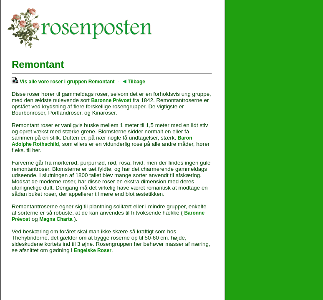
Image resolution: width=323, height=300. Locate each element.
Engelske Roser (92, 250)
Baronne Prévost (111, 100)
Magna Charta (55, 219)
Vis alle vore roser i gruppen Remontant (63, 82)
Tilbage (134, 82)
